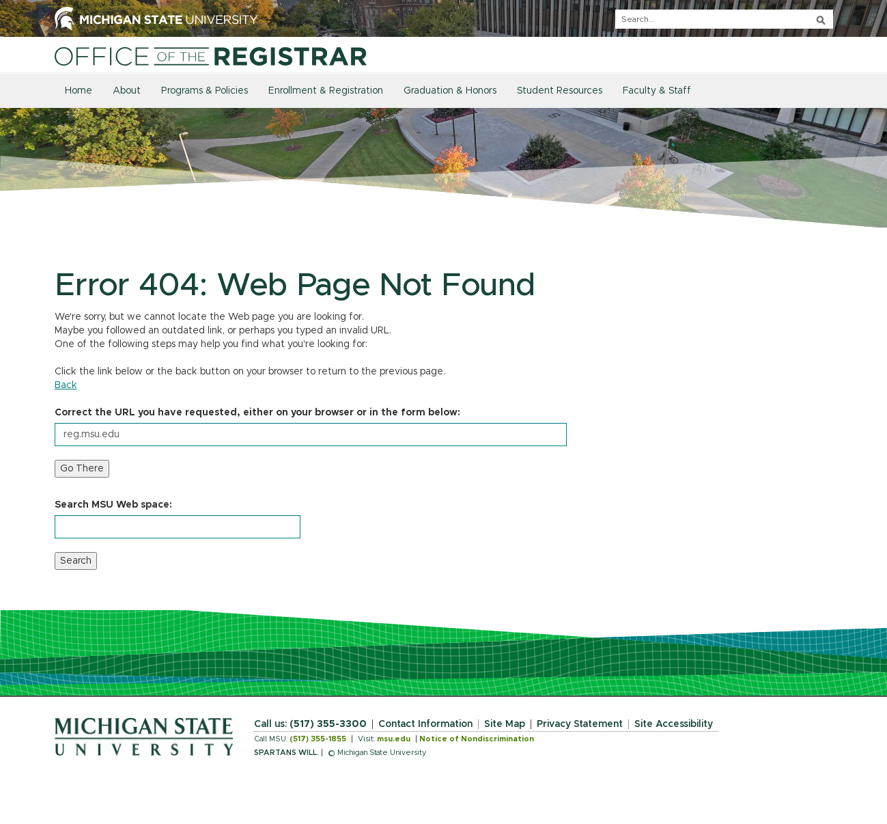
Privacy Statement (580, 724)
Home (78, 91)
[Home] (211, 56)
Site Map (504, 724)
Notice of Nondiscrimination (476, 739)
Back (66, 385)
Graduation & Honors (450, 91)
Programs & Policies (204, 91)
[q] (724, 19)
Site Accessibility (673, 724)
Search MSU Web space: (113, 505)
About (127, 91)
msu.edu (393, 739)
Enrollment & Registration (325, 91)
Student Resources (559, 91)
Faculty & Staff (657, 91)
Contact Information (425, 724)
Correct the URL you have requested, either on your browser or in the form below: (257, 412)
